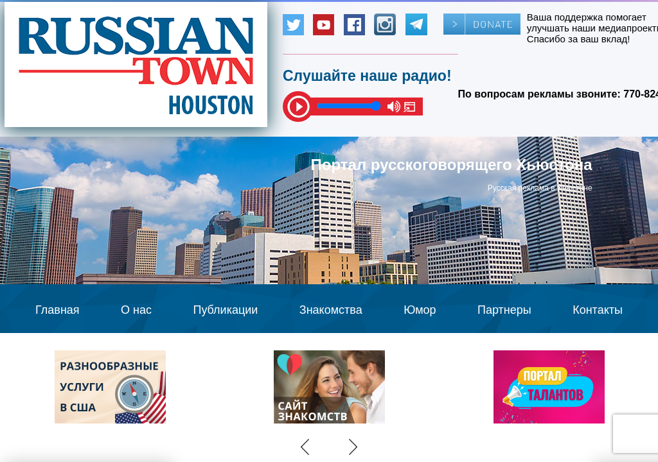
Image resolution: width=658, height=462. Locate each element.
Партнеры (504, 310)
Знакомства (330, 310)
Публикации (225, 310)
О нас (136, 310)
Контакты (598, 310)
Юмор (420, 310)
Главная (57, 310)
